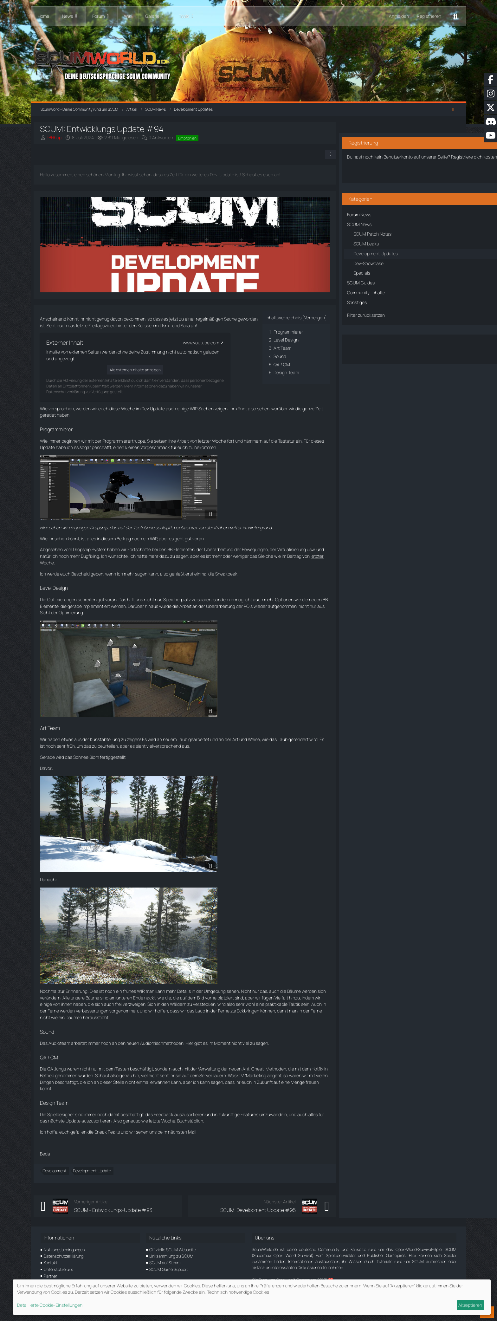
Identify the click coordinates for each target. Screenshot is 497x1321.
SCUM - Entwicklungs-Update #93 (120, 1210)
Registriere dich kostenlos (399, 149)
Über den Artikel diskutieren (405, 343)
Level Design (285, 340)
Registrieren (429, 16)
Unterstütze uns (58, 1269)
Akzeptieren (470, 1305)
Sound (279, 356)
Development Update (99, 1171)
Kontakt (50, 1263)
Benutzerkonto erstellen (405, 171)
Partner (50, 1276)
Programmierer (288, 332)
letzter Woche (61, 563)
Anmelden (399, 16)
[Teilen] (330, 154)
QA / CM (281, 364)
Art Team (282, 348)
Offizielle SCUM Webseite (172, 1250)
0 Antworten (168, 137)
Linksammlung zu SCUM (171, 1256)
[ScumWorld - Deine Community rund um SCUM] (248, 63)
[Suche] (455, 16)
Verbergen (314, 318)
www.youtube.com (208, 343)
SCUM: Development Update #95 (257, 1210)
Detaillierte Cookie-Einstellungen (49, 1305)
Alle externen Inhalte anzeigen (142, 370)
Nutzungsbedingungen (64, 1250)
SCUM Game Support (168, 1269)
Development (61, 1171)
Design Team (286, 372)
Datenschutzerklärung (63, 1256)
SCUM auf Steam (165, 1263)
